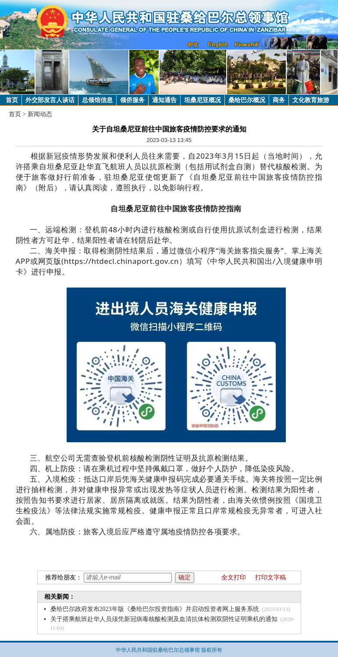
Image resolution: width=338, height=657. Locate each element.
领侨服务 (132, 100)
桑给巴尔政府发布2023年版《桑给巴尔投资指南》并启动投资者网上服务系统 (154, 609)
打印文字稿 (270, 577)
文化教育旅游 (310, 100)
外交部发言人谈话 (50, 100)
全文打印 (233, 577)
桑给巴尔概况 (246, 100)
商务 (279, 100)
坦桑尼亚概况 (202, 100)
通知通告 (164, 100)
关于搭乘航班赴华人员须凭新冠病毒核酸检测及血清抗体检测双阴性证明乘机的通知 (164, 619)
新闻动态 (40, 114)
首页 (12, 100)
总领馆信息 (97, 100)
